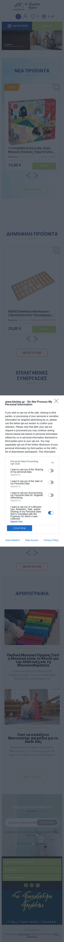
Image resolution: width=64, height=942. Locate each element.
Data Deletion (12, 540)
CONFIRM (19, 528)
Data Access (31, 540)
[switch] (51, 470)
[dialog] (32, 471)
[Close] (57, 402)
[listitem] (32, 462)
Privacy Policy (51, 540)
